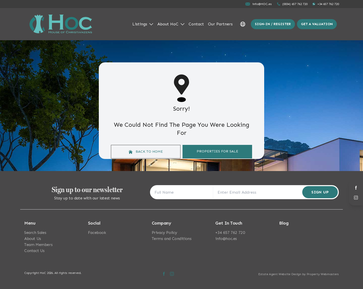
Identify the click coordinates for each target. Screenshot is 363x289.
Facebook (97, 232)
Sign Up (320, 192)
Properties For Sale (217, 151)
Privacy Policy (164, 232)
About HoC (171, 24)
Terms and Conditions (172, 238)
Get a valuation (317, 24)
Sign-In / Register (273, 24)
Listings (142, 24)
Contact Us (34, 250)
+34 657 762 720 (230, 232)
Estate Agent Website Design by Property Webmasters (298, 274)
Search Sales (35, 232)
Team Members (38, 244)
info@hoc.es (226, 238)
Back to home (146, 151)
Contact (196, 24)
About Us (32, 238)
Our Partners (220, 24)
